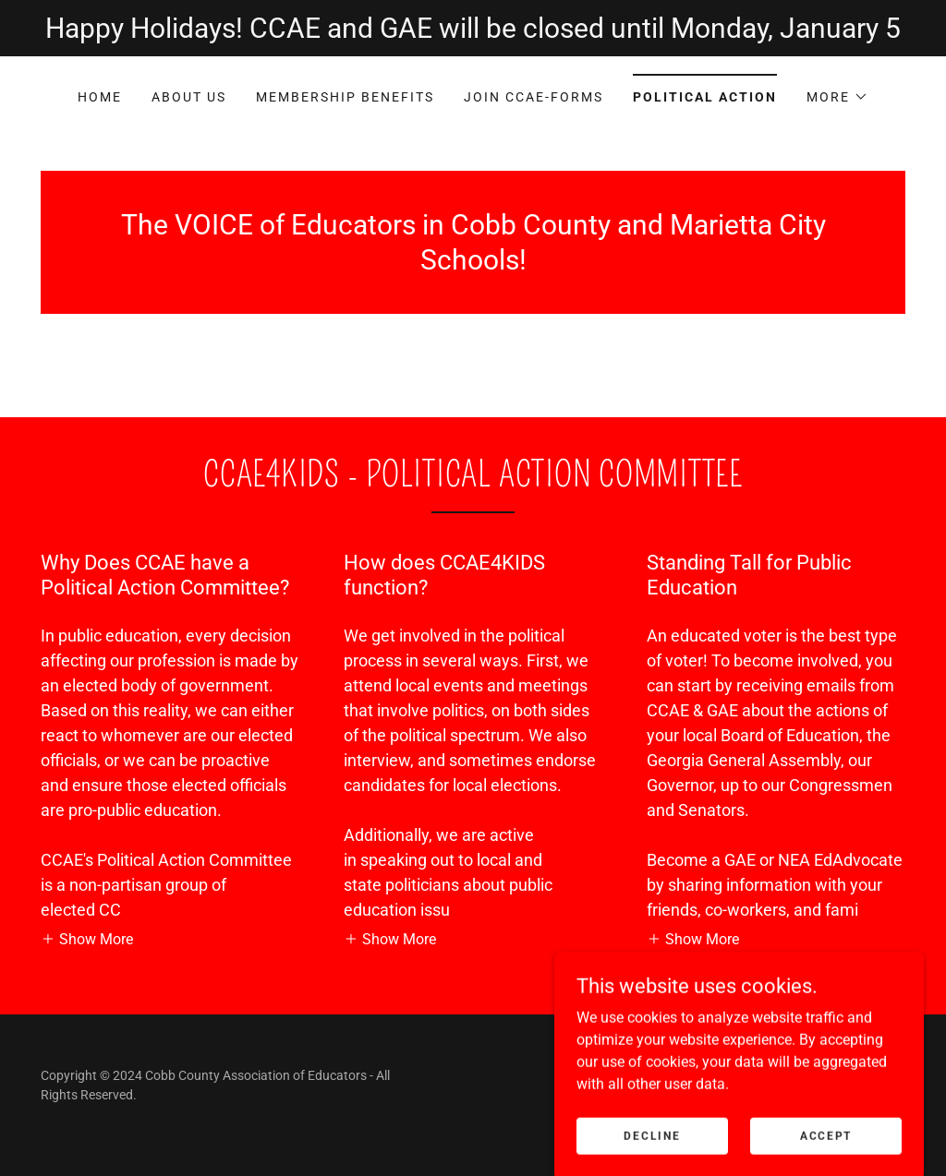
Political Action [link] (705, 97)
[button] (837, 97)
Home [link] (100, 97)
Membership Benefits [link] (345, 97)
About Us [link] (189, 97)
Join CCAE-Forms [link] (533, 97)
